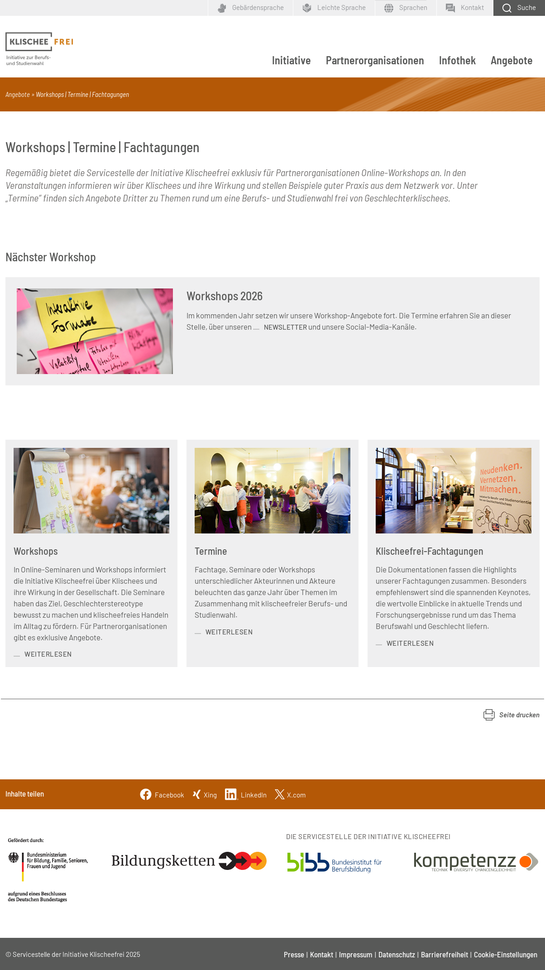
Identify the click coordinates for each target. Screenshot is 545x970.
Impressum (356, 954)
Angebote (512, 60)
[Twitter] (290, 793)
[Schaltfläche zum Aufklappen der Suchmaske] (519, 8)
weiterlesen (48, 654)
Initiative (291, 60)
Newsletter (285, 327)
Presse (294, 954)
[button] (511, 714)
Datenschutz (396, 954)
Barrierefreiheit (444, 954)
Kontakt (321, 954)
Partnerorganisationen (375, 60)
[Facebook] (161, 793)
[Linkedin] (246, 793)
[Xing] (204, 793)
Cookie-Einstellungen (505, 954)
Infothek (457, 60)
